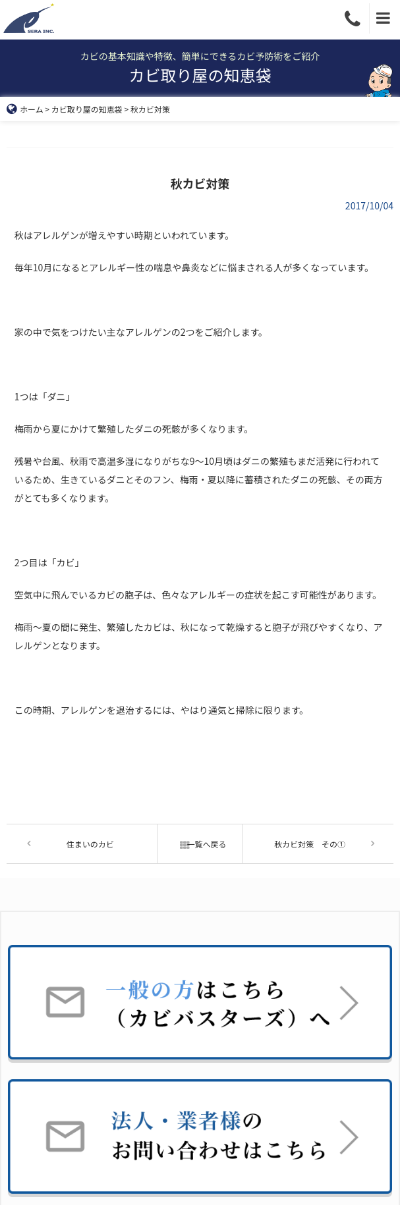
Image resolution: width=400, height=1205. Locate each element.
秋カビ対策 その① (309, 843)
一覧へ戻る (199, 844)
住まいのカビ (90, 843)
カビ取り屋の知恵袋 (87, 109)
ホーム (25, 109)
